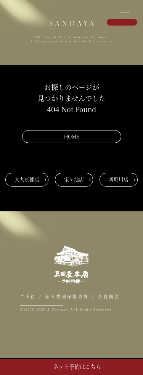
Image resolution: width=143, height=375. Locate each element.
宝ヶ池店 (74, 179)
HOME (71, 136)
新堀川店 (119, 179)
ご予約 (28, 297)
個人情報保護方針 (67, 297)
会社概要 (109, 297)
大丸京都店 (26, 179)
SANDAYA (72, 23)
